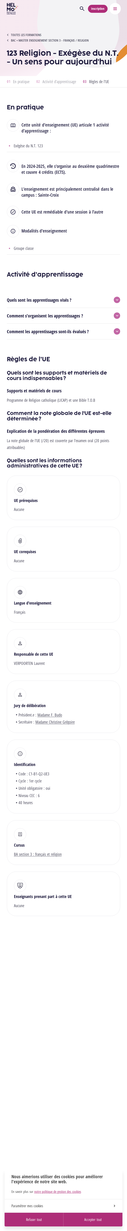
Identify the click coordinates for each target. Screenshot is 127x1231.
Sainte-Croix (48, 195)
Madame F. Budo (49, 715)
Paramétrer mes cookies (63, 1205)
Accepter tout (92, 1219)
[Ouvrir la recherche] (82, 9)
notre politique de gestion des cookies (57, 1191)
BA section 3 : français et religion (38, 854)
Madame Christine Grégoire (55, 722)
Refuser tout (34, 1219)
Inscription (97, 8)
